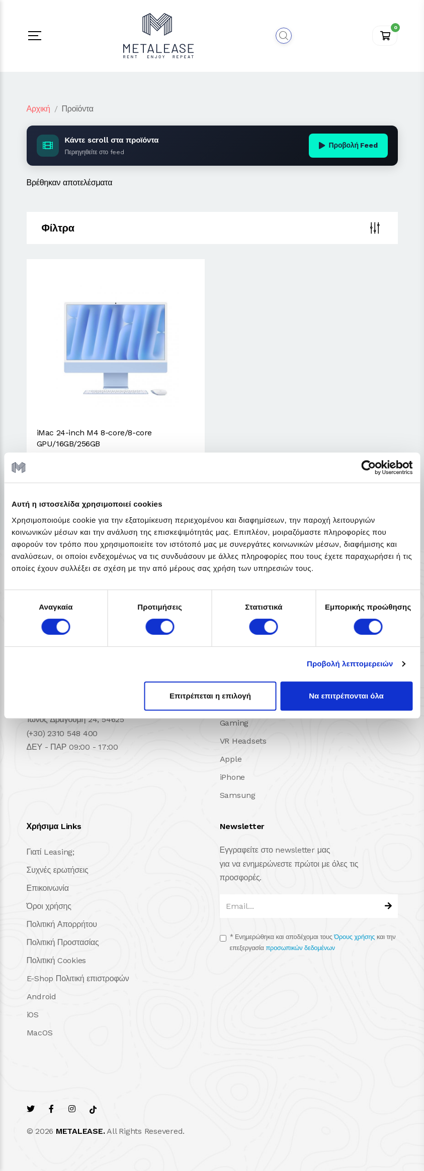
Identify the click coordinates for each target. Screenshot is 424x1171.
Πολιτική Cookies (57, 960)
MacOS (40, 1032)
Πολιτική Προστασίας (63, 942)
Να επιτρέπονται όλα (346, 695)
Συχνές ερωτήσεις (58, 870)
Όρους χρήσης (354, 937)
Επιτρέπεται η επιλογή (210, 695)
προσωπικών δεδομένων (300, 948)
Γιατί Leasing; (50, 852)
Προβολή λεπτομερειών (350, 663)
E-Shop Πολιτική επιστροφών (78, 978)
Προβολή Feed (348, 145)
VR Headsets (243, 741)
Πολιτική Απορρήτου (62, 924)
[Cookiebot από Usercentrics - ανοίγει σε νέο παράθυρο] (368, 467)
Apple (231, 759)
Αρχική (38, 108)
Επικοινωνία (48, 888)
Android (41, 996)
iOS (33, 1014)
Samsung (238, 795)
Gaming (234, 723)
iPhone (232, 777)
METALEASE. (80, 1131)
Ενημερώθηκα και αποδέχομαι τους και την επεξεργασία (313, 942)
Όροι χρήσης (49, 906)
